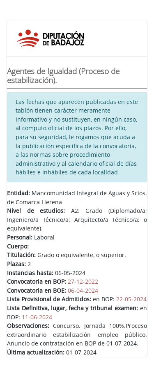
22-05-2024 (131, 299)
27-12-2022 (83, 281)
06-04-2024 (83, 290)
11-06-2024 (37, 317)
